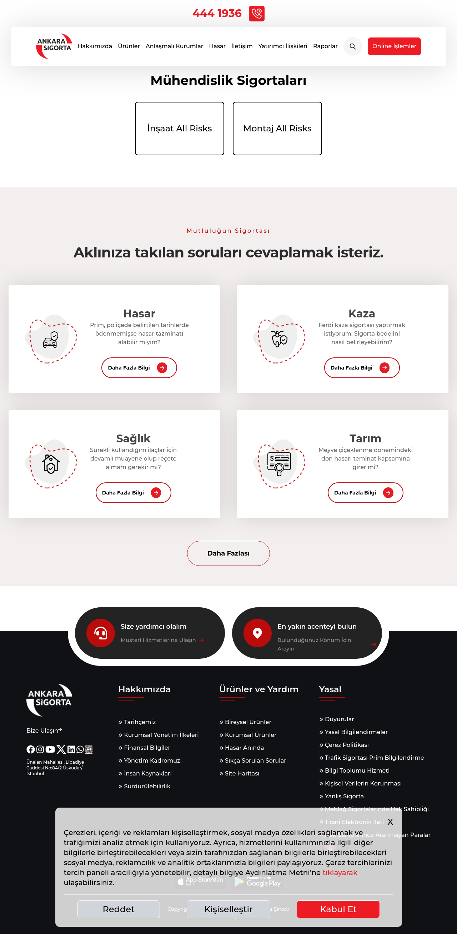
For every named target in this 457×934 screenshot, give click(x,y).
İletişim (242, 49)
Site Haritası (239, 773)
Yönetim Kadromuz (149, 760)
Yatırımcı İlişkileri (282, 49)
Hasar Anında (241, 747)
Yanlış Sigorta (341, 796)
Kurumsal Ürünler (248, 735)
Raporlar (325, 49)
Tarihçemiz (137, 722)
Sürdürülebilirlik (144, 786)
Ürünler (129, 49)
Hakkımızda (95, 49)
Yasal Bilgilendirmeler (353, 732)
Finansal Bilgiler (144, 747)
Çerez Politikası (344, 745)
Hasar (217, 49)
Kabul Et (338, 909)
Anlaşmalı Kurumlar (174, 49)
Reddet (119, 909)
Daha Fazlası (228, 553)
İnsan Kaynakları (145, 773)
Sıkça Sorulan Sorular (252, 760)
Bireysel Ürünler (245, 722)
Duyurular (336, 719)
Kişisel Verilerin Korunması (360, 783)
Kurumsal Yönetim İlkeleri (158, 735)
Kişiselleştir (228, 909)
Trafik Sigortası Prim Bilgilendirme (371, 757)
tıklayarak (340, 872)
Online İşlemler (394, 49)
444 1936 (228, 13)
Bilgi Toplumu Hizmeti (354, 770)
